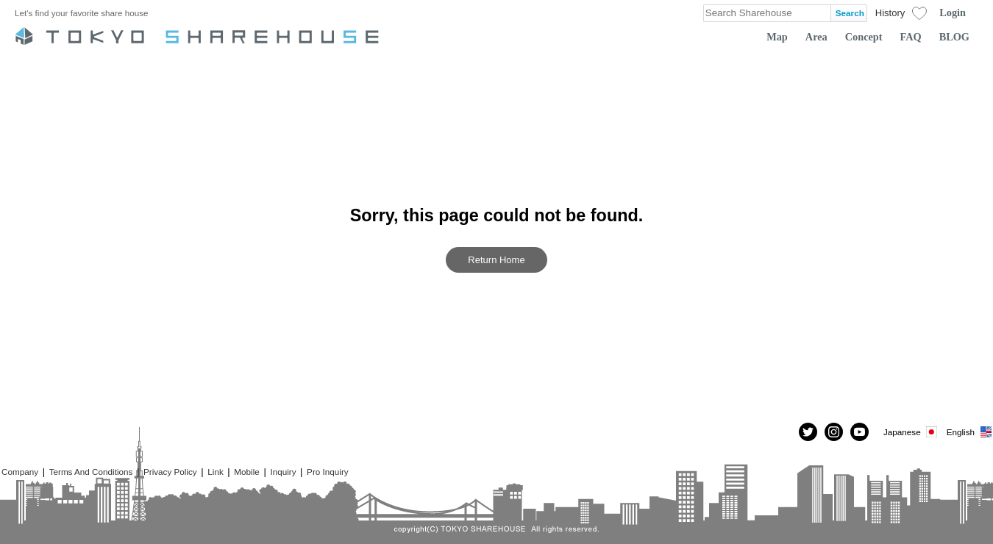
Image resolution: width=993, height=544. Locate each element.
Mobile (246, 471)
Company (19, 471)
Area (816, 37)
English (970, 431)
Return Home (496, 259)
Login (952, 12)
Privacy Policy (170, 471)
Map (777, 37)
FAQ (911, 37)
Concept (864, 37)
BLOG (954, 37)
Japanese (911, 431)
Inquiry (283, 471)
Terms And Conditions (91, 471)
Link (215, 471)
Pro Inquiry (328, 471)
